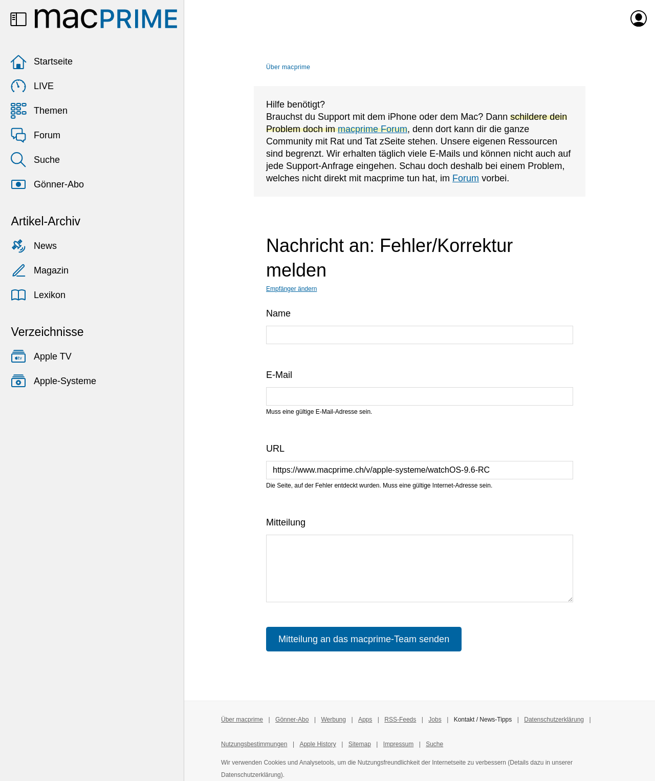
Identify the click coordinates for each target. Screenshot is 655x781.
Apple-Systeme (53, 381)
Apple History (317, 744)
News (33, 246)
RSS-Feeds (400, 719)
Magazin (39, 270)
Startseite (41, 61)
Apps (365, 719)
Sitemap (359, 744)
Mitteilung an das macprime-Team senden (363, 639)
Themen (39, 110)
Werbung (333, 719)
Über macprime (288, 67)
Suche (35, 160)
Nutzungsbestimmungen (254, 744)
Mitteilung (285, 522)
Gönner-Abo (47, 184)
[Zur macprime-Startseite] (106, 18)
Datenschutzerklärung (554, 719)
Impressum (398, 744)
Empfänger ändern (291, 288)
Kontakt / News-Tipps (483, 719)
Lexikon (38, 295)
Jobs (434, 719)
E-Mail (279, 375)
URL (275, 449)
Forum (35, 135)
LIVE (32, 86)
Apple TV (41, 356)
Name (278, 313)
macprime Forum (372, 129)
